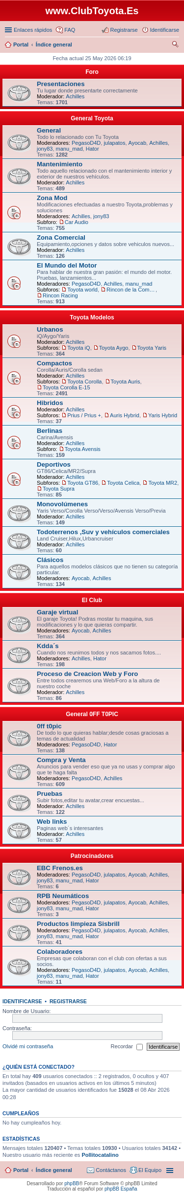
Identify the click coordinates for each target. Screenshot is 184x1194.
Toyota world (82, 290)
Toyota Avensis (83, 449)
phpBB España (121, 1189)
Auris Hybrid (124, 415)
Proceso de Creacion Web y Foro (87, 673)
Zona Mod (52, 198)
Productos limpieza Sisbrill (78, 923)
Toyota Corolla (84, 381)
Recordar (127, 1046)
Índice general (54, 1170)
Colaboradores (59, 951)
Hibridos (50, 402)
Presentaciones (61, 84)
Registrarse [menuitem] (123, 30)
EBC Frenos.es (60, 868)
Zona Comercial (61, 237)
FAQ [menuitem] (69, 30)
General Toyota (92, 118)
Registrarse (68, 1001)
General (49, 130)
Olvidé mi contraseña (27, 1046)
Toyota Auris (125, 381)
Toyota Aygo (114, 348)
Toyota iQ (78, 348)
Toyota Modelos (92, 317)
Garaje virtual (57, 612)
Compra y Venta (61, 760)
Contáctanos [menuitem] (111, 1170)
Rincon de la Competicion (131, 290)
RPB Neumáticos (63, 896)
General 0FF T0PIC (92, 714)
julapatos (114, 143)
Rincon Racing (60, 295)
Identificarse (22, 1001)
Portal (20, 44)
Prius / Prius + (84, 415)
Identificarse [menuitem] (164, 30)
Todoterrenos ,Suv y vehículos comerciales (103, 532)
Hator (92, 149)
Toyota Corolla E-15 (66, 387)
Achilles (75, 96)
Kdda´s (48, 646)
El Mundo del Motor (67, 265)
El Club (92, 600)
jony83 (45, 149)
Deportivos (54, 464)
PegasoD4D (86, 143)
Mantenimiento (59, 164)
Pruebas (49, 793)
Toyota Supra (59, 489)
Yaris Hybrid (162, 415)
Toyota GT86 (82, 483)
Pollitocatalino (99, 1155)
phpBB (71, 1183)
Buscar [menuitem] (175, 45)
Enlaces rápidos (33, 30)
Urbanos (50, 329)
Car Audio (76, 222)
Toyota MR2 (162, 483)
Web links (52, 821)
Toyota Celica (123, 483)
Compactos (54, 363)
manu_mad (69, 149)
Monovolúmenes (62, 504)
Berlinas (49, 430)
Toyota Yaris (152, 348)
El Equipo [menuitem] (149, 1170)
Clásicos (50, 559)
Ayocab (138, 143)
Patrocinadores (92, 856)
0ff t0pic (49, 726)
